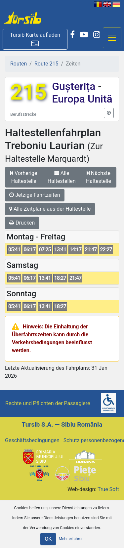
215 (28, 92)
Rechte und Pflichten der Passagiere (47, 403)
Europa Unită (82, 99)
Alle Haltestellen (62, 177)
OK (48, 539)
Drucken (22, 223)
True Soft (108, 489)
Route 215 (46, 64)
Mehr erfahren (71, 538)
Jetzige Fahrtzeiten (34, 195)
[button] (35, 39)
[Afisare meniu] (112, 37)
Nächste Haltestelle (98, 177)
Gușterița (75, 86)
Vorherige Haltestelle (23, 177)
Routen (18, 64)
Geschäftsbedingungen (32, 440)
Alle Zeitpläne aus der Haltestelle (50, 209)
